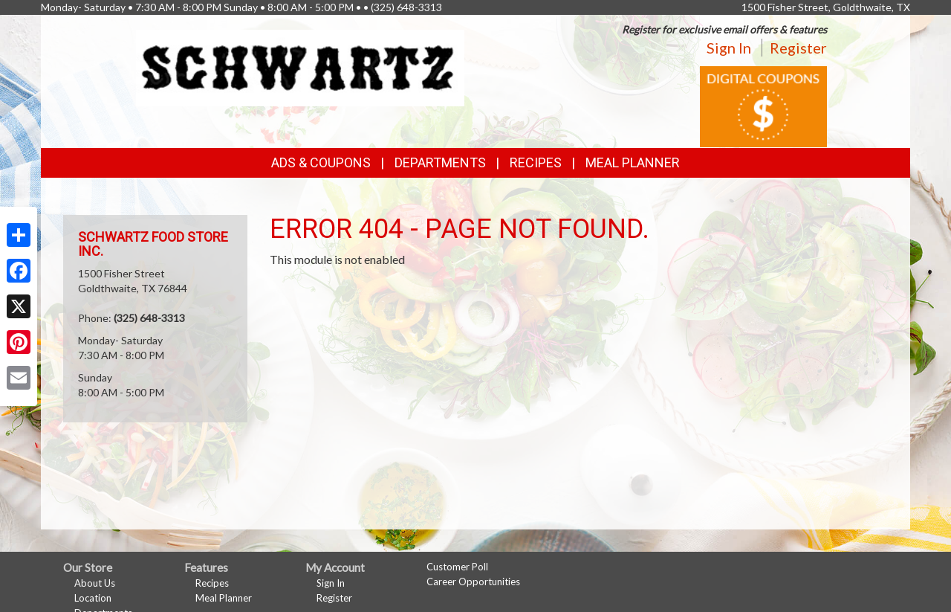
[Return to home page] (300, 66)
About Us (94, 583)
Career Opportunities (473, 581)
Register (798, 48)
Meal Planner (632, 162)
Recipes (536, 162)
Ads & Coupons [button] (321, 162)
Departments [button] (440, 162)
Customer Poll (457, 567)
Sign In (729, 48)
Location (92, 598)
